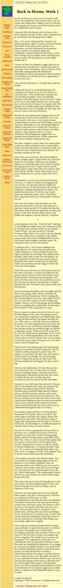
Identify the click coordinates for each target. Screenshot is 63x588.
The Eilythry (7, 42)
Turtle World (7, 100)
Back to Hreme (7, 77)
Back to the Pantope (7, 126)
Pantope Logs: (7, 26)
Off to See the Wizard (7, 171)
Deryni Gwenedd (7, 56)
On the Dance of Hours (7, 116)
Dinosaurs (7, 121)
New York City (7, 105)
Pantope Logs (31, 2)
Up (39, 2)
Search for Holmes (7, 177)
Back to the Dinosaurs (7, 133)
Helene (7, 151)
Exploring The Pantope (7, 83)
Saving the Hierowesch (7, 160)
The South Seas (7, 69)
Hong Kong (7, 46)
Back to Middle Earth (7, 89)
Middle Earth (7, 61)
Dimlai (7, 182)
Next (44, 2)
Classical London (7, 110)
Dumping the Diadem (7, 139)
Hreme (7, 65)
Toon (7, 50)
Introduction (7, 32)
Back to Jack (7, 155)
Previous (20, 2)
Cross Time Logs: (7, 145)
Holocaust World (7, 37)
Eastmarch (7, 73)
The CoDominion (7, 95)
